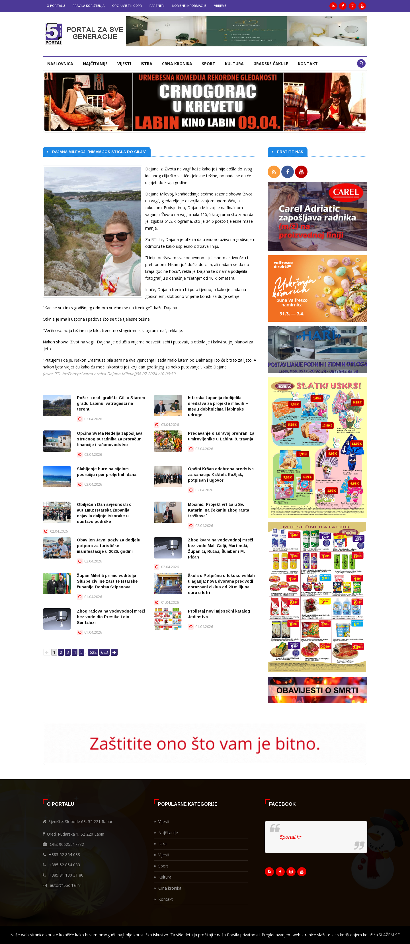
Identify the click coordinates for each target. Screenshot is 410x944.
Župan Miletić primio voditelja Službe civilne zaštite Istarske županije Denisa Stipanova (107, 581)
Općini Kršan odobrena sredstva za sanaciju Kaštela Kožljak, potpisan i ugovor (221, 475)
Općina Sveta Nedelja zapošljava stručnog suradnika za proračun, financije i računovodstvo (110, 439)
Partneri (157, 5)
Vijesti (124, 63)
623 (104, 652)
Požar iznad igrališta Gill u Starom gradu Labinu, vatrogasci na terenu (111, 403)
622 (93, 652)
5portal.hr (290, 836)
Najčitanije (95, 63)
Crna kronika (177, 63)
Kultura (234, 63)
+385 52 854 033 (64, 853)
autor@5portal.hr (65, 884)
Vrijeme (220, 5)
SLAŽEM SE (389, 934)
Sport (208, 63)
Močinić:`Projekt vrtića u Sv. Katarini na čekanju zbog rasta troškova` (218, 510)
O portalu (56, 5)
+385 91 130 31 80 (66, 874)
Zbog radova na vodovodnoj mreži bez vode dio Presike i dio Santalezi (111, 617)
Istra (146, 63)
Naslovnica (60, 63)
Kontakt (308, 63)
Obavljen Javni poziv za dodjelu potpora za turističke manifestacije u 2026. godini (108, 546)
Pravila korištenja (88, 5)
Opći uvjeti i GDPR (127, 5)
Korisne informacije (189, 5)
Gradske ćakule (270, 63)
